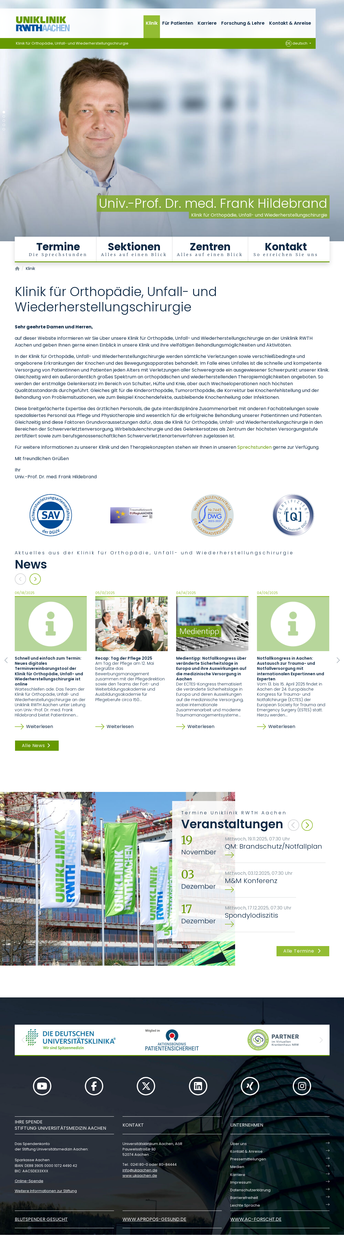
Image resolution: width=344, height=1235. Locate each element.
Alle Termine (302, 951)
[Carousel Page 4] (4, 125)
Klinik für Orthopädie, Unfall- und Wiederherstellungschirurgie (72, 43)
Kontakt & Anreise (290, 23)
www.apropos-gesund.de (154, 1219)
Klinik (152, 23)
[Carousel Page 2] (4, 116)
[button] (23, 1040)
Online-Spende (29, 1181)
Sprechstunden (254, 447)
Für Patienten (177, 23)
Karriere (207, 23)
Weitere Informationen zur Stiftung (46, 1190)
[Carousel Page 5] (4, 129)
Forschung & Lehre (243, 23)
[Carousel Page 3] (4, 120)
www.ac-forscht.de (256, 1219)
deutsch (297, 43)
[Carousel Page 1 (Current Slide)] (4, 112)
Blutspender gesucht (41, 1219)
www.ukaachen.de (140, 1175)
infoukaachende (140, 1170)
